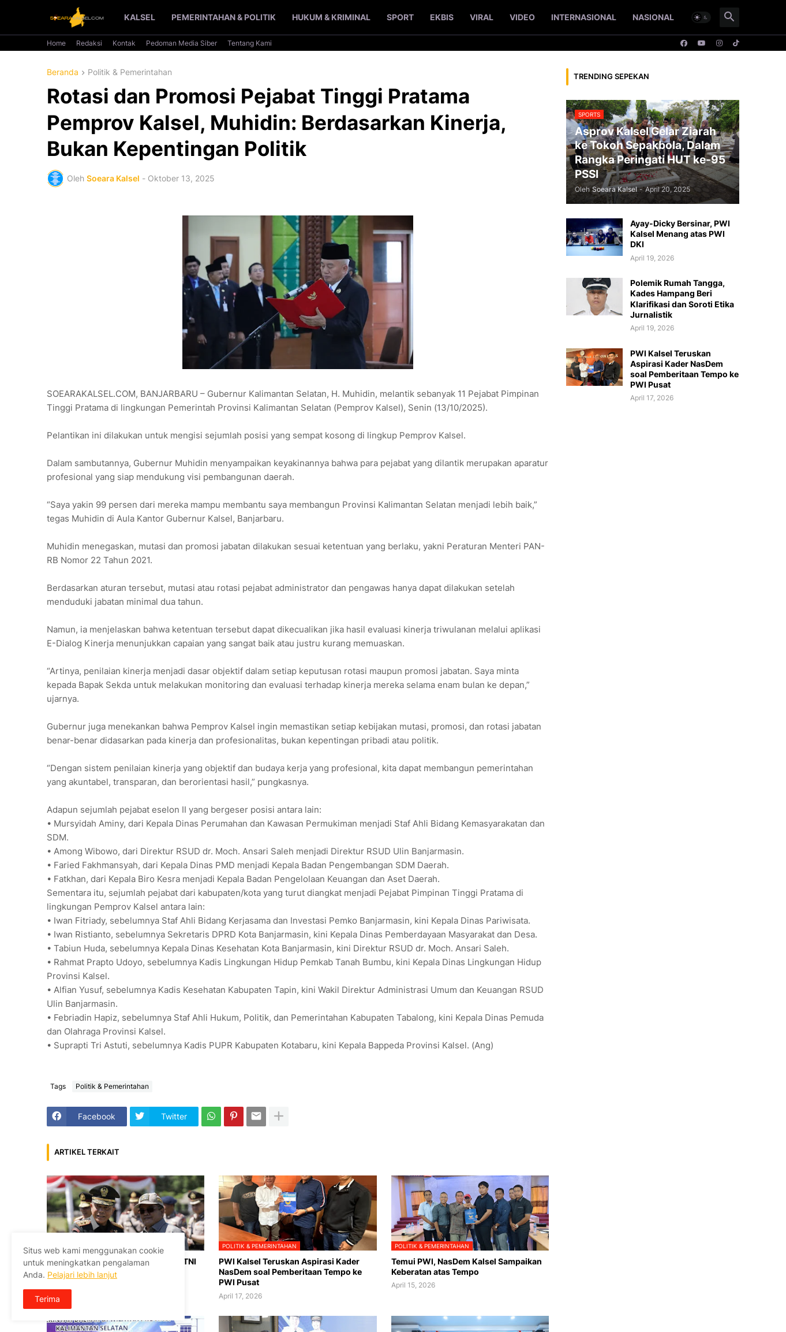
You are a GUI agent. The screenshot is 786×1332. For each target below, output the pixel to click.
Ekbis (442, 17)
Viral (481, 17)
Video (522, 17)
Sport (400, 17)
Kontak (124, 43)
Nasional (653, 17)
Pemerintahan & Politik (223, 17)
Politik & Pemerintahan (130, 72)
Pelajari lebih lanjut (82, 1274)
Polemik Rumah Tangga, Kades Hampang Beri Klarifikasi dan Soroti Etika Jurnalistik (682, 298)
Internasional (583, 17)
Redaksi (89, 43)
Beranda (62, 72)
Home (56, 43)
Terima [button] (47, 1299)
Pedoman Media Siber (181, 43)
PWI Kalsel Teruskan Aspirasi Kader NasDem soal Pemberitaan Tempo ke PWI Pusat (290, 1271)
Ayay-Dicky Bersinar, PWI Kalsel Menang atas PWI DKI (680, 233)
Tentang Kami (249, 43)
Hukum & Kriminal (331, 17)
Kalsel (139, 17)
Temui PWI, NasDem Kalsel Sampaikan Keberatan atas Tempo (466, 1266)
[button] (701, 17)
